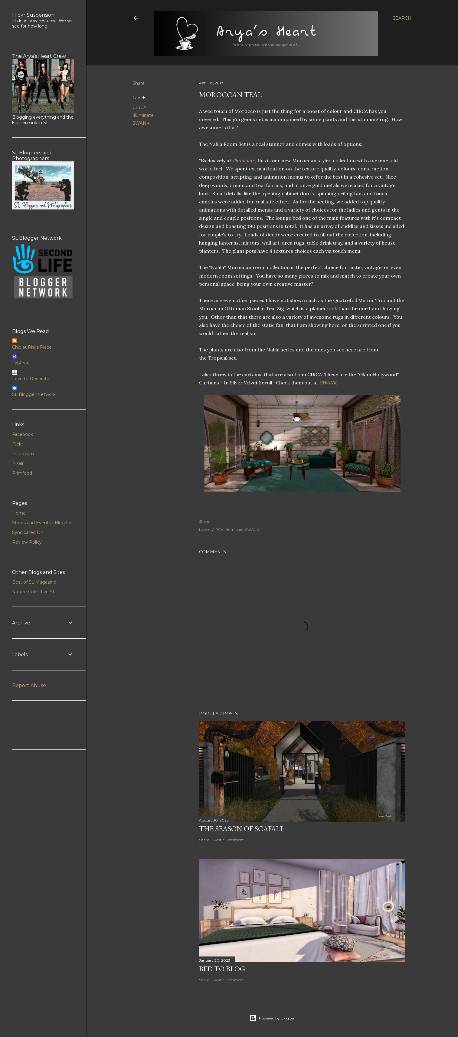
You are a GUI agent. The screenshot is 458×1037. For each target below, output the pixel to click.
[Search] (402, 18)
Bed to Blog (222, 968)
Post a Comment (229, 840)
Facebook (22, 434)
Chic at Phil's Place (32, 347)
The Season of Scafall (241, 828)
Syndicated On (27, 532)
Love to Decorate (30, 378)
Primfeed (22, 473)
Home (19, 513)
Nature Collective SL (33, 591)
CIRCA (139, 107)
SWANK (140, 123)
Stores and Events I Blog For (42, 522)
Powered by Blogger (272, 1018)
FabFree (21, 363)
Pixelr (18, 463)
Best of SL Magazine (34, 582)
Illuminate (143, 115)
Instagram (23, 453)
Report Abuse (29, 685)
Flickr (17, 444)
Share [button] (138, 83)
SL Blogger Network (34, 394)
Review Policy (27, 542)
